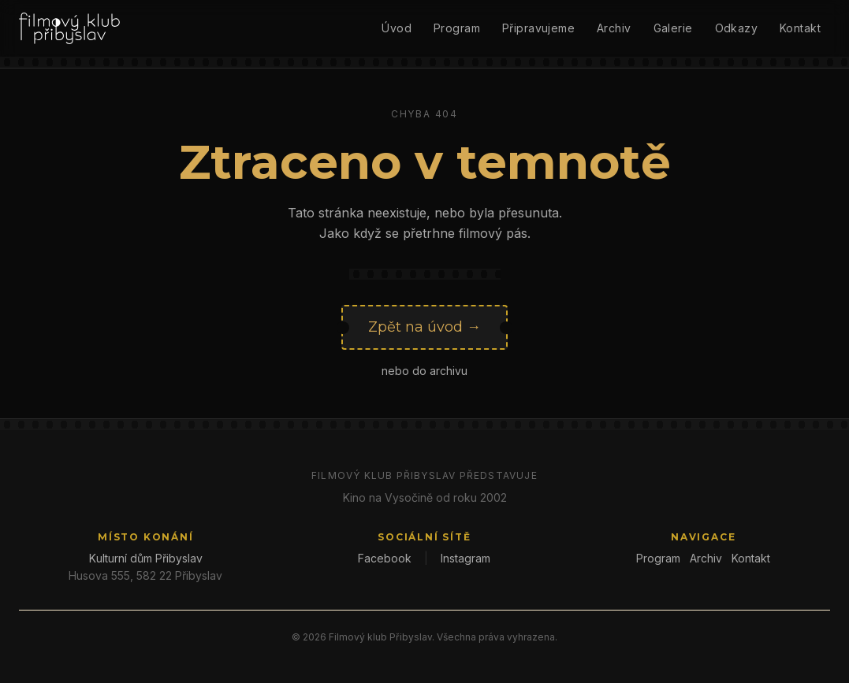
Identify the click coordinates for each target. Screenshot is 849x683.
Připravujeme (538, 28)
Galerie (673, 28)
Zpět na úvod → (424, 327)
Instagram (465, 558)
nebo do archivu (424, 370)
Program (457, 28)
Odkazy (736, 28)
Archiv (614, 28)
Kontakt (800, 28)
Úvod (396, 28)
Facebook (384, 558)
